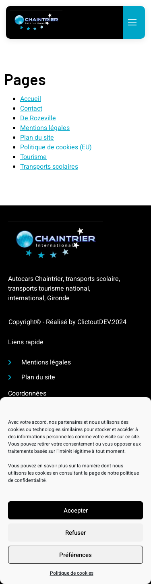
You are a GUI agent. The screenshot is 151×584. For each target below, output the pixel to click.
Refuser (75, 534)
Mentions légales (45, 128)
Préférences (75, 557)
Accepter (76, 512)
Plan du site (37, 137)
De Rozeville (38, 118)
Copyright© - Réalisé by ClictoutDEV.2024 (67, 322)
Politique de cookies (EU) (56, 147)
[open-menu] (132, 23)
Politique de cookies (71, 575)
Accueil (30, 99)
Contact (31, 108)
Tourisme (33, 157)
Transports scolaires (49, 167)
